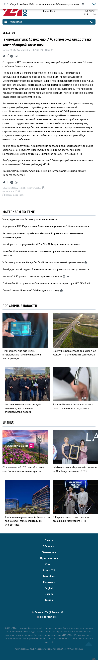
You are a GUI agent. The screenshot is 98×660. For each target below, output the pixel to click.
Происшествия (49, 558)
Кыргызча (49, 582)
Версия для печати (13, 195)
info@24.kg (52, 616)
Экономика (49, 552)
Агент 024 (49, 570)
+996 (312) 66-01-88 (53, 612)
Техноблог (49, 576)
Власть (49, 540)
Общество (8, 32)
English (49, 588)
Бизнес (49, 594)
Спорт (49, 564)
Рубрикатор (13, 21)
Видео (49, 600)
